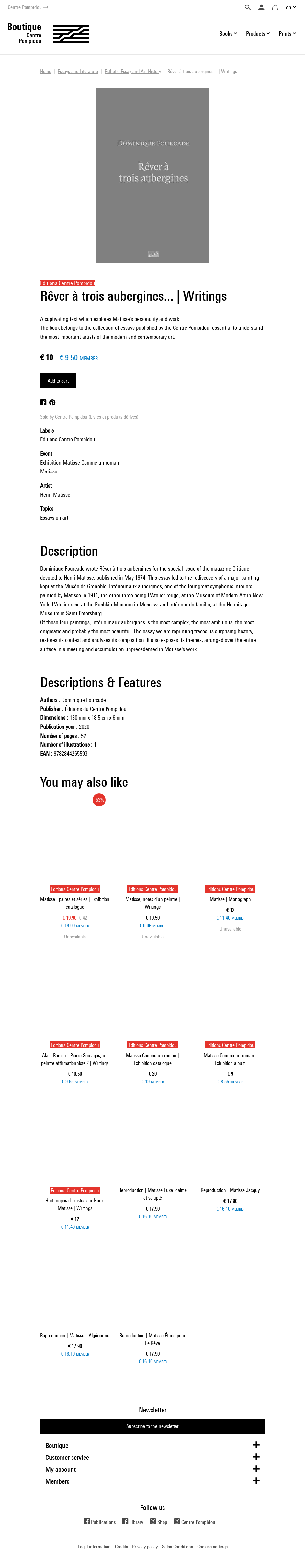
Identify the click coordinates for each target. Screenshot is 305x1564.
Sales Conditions (177, 1547)
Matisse (48, 471)
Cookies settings (212, 1547)
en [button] (288, 7)
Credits (121, 1547)
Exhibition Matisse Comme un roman (79, 462)
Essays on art (54, 517)
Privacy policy (145, 1547)
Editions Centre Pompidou (67, 439)
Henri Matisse (55, 494)
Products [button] (255, 33)
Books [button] (225, 33)
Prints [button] (285, 33)
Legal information (94, 1547)
